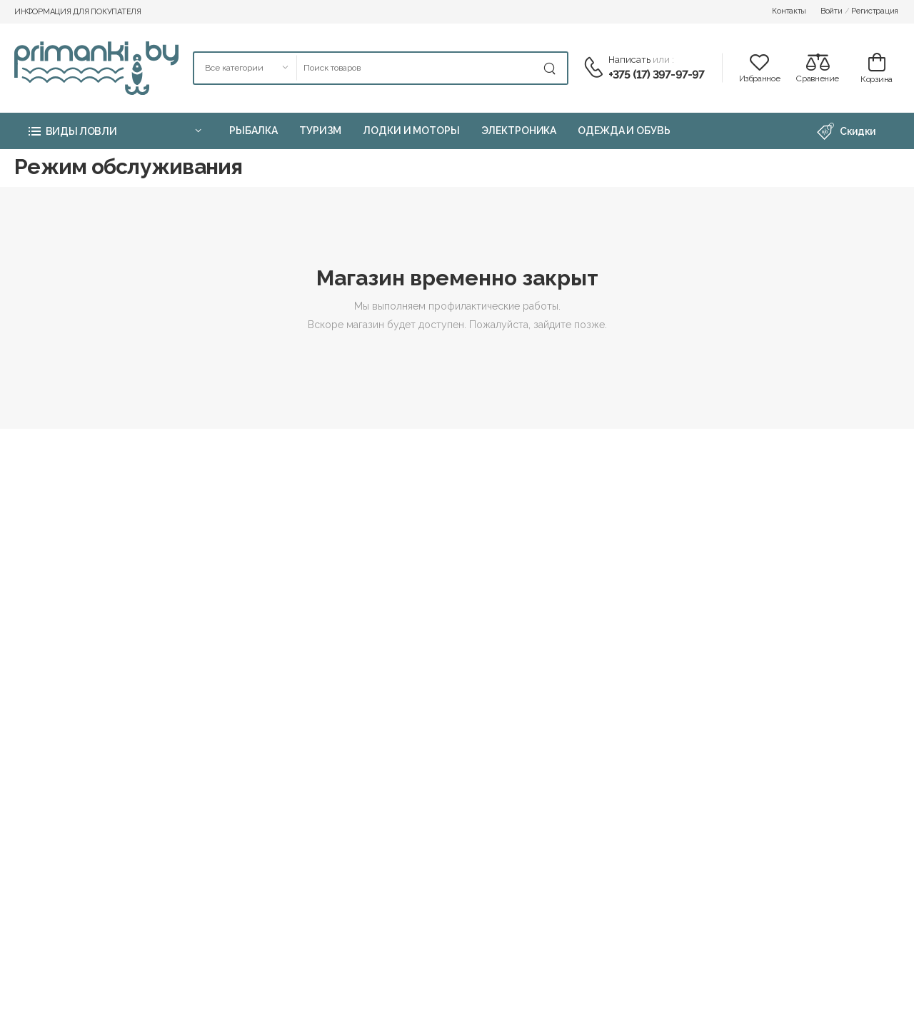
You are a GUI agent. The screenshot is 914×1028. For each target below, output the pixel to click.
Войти (831, 11)
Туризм (320, 130)
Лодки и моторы (411, 130)
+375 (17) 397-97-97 (656, 74)
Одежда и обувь (624, 130)
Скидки (846, 131)
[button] (114, 131)
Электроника (519, 130)
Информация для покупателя (77, 11)
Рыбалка (253, 130)
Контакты (789, 11)
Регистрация (874, 11)
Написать (629, 59)
